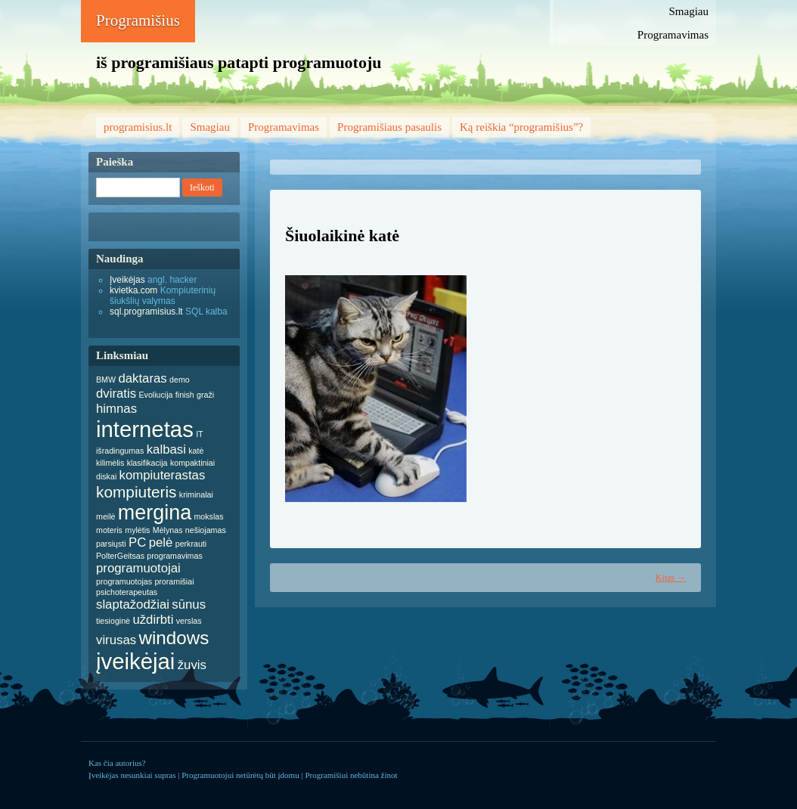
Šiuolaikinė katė (342, 235)
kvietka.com (133, 290)
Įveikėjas (127, 279)
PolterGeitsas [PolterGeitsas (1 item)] (120, 555)
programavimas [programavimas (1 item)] (174, 555)
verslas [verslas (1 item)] (189, 620)
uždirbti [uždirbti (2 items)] (152, 619)
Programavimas (673, 35)
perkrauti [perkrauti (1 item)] (190, 543)
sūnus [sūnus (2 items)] (189, 604)
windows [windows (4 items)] (173, 638)
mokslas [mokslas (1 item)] (208, 516)
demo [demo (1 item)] (179, 379)
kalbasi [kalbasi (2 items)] (166, 449)
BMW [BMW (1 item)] (106, 379)
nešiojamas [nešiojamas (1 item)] (205, 530)
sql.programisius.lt (146, 311)
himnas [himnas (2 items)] (116, 408)
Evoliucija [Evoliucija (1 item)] (155, 394)
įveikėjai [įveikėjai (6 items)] (135, 661)
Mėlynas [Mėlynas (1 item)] (168, 530)
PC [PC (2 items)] (137, 542)
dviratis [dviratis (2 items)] (116, 393)
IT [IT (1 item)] (199, 434)
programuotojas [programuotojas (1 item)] (124, 581)
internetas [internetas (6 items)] (145, 429)
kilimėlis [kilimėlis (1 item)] (110, 462)
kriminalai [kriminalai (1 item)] (196, 494)
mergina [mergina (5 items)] (154, 512)
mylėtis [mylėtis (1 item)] (137, 530)
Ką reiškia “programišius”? (521, 127)
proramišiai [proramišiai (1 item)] (174, 581)
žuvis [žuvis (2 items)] (192, 665)
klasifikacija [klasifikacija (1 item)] (147, 462)
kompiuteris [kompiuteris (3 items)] (136, 492)
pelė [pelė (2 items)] (161, 542)
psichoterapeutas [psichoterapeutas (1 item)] (126, 592)
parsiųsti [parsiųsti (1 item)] (111, 543)
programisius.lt (138, 127)
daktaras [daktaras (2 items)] (142, 378)
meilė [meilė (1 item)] (105, 516)
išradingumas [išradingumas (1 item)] (120, 450)
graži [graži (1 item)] (205, 394)
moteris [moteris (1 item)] (109, 530)
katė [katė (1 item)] (195, 450)
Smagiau (689, 11)
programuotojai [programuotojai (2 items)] (138, 568)
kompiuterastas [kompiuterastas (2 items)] (162, 475)
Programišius (138, 20)
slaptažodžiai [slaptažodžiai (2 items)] (132, 604)
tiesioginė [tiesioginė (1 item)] (113, 620)
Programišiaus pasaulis (389, 127)
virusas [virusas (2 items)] (116, 640)
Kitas (671, 577)
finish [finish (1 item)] (184, 394)
